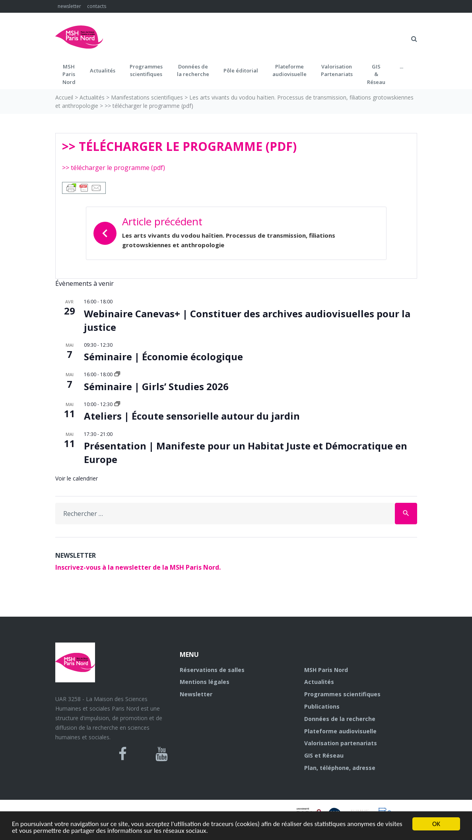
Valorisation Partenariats (337, 70)
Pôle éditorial (240, 70)
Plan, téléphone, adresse (339, 768)
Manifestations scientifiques (147, 97)
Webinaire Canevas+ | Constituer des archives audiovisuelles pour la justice (247, 320)
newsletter (69, 6)
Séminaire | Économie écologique (163, 356)
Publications (322, 706)
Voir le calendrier (76, 478)
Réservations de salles (212, 670)
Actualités (102, 70)
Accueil (64, 97)
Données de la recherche (339, 719)
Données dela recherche (193, 70)
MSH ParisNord (69, 74)
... (401, 66)
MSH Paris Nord (326, 670)
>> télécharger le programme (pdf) (113, 167)
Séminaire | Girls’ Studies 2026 (156, 386)
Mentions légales (204, 682)
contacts (96, 6)
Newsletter (196, 694)
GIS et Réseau (324, 755)
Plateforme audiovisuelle (340, 731)
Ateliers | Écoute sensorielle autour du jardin (192, 415)
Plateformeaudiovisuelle (289, 70)
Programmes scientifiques (146, 70)
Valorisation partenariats (340, 743)
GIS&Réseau (376, 74)
